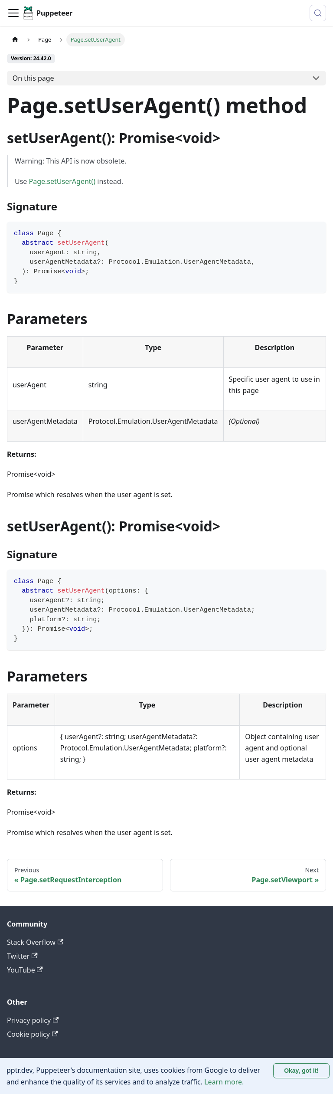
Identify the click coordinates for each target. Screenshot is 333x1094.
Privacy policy (33, 1020)
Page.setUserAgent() (62, 181)
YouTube (25, 970)
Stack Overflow (35, 942)
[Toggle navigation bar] (13, 13)
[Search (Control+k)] (318, 13)
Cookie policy (32, 1034)
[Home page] (15, 39)
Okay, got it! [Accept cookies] (301, 1070)
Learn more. (224, 1082)
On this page (33, 78)
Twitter (22, 956)
